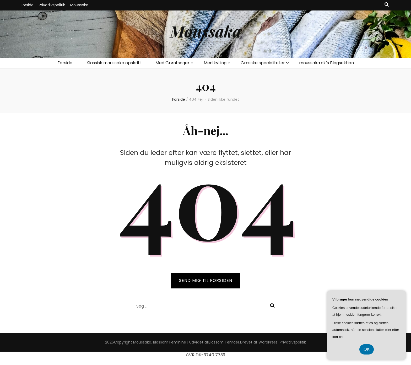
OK (367, 349)
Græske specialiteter (263, 63)
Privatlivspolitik (52, 5)
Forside (27, 5)
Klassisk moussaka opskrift (113, 63)
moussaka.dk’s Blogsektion (326, 63)
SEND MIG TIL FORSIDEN (205, 280)
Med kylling (215, 63)
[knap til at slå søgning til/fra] (387, 4)
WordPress (268, 342)
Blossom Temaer (223, 342)
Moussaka (79, 5)
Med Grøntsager (172, 63)
